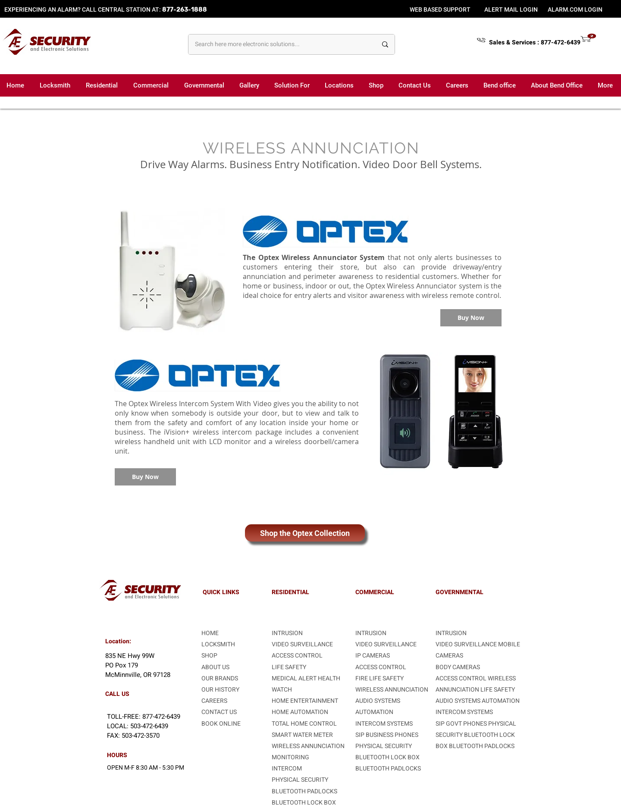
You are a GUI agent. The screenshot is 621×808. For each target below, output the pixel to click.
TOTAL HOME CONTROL (304, 723)
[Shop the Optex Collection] (305, 533)
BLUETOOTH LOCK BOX (304, 802)
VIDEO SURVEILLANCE (302, 644)
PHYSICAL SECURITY (300, 779)
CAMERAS (449, 655)
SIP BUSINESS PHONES (386, 734)
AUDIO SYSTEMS (377, 700)
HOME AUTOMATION (300, 712)
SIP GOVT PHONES (462, 723)
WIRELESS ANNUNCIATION (308, 746)
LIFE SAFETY (497, 689)
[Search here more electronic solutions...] (279, 44)
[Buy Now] (471, 317)
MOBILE (509, 644)
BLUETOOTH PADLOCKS (304, 791)
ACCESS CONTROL (297, 655)
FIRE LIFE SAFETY (379, 678)
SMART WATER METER (302, 734)
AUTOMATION (374, 712)
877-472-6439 (560, 42)
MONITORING (290, 757)
